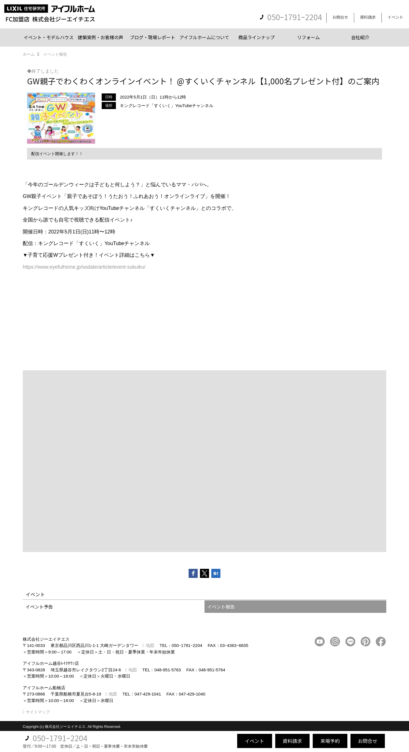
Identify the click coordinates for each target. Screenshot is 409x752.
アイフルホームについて (204, 37)
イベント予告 (39, 606)
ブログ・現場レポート (152, 37)
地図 (150, 645)
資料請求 (368, 17)
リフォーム (308, 37)
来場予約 (330, 740)
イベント (395, 17)
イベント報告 (221, 606)
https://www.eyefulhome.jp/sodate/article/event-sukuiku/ (84, 267)
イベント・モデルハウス (49, 37)
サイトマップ (38, 712)
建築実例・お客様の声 (100, 37)
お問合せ (340, 17)
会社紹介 (360, 37)
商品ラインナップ (256, 37)
